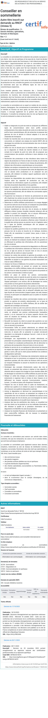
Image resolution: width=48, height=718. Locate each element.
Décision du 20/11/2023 (12, 640)
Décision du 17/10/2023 (12, 606)
